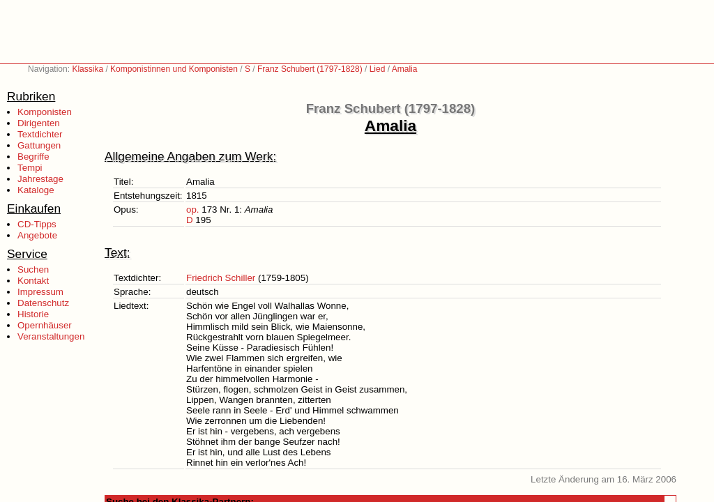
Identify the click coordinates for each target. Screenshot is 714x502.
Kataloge (35, 190)
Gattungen (39, 145)
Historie (33, 314)
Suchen (33, 269)
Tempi (30, 167)
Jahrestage (40, 179)
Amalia (405, 69)
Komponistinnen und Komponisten (174, 69)
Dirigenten (38, 123)
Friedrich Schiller (220, 278)
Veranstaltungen (50, 336)
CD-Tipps (36, 224)
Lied (378, 69)
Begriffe (33, 156)
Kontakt (33, 280)
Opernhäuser (44, 325)
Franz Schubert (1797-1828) (310, 69)
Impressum (40, 292)
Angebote (37, 235)
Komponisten (44, 112)
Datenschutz (43, 303)
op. (192, 209)
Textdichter (39, 134)
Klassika (87, 69)
